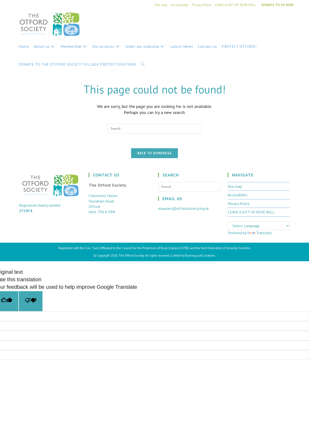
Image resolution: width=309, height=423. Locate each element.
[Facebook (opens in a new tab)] (281, 19)
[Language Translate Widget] (259, 225)
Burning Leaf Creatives (200, 256)
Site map (160, 5)
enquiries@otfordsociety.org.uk (183, 208)
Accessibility (179, 5)
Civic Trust (92, 248)
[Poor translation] (31, 301)
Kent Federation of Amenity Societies (226, 248)
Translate (259, 232)
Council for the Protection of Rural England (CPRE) (155, 248)
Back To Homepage (154, 153)
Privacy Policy (201, 5)
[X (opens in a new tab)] (272, 19)
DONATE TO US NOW (277, 5)
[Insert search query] (154, 129)
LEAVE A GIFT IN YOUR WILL (235, 5)
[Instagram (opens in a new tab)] (290, 19)
